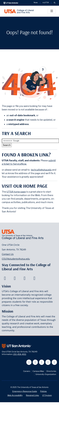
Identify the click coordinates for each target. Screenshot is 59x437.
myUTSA (46, 2)
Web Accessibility (15, 395)
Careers (26, 371)
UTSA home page (16, 191)
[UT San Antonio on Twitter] (35, 362)
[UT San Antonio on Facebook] (29, 362)
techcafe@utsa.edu (41, 169)
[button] (54, 3)
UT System (47, 395)
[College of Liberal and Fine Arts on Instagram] (34, 278)
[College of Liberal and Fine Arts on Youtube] (24, 278)
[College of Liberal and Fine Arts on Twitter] (15, 278)
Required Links (32, 395)
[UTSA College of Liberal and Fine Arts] (19, 11)
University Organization (46, 374)
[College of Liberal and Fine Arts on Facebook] (5, 278)
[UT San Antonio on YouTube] (41, 362)
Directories (51, 371)
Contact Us (8, 254)
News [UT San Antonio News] (36, 2)
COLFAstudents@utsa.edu (16, 258)
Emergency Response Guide (24, 391)
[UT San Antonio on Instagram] (54, 362)
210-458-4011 (19, 354)
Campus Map (38, 371)
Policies (43, 391)
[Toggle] (52, 11)
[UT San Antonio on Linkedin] (48, 362)
